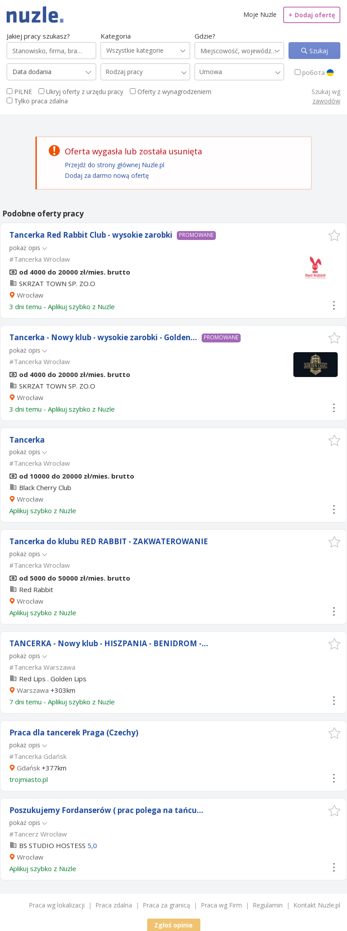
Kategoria (116, 35)
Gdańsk (28, 767)
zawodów (326, 101)
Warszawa (33, 690)
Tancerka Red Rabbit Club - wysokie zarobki (90, 235)
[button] (334, 235)
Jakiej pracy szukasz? (38, 35)
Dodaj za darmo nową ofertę (107, 175)
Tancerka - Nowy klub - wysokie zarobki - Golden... (103, 337)
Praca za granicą (166, 905)
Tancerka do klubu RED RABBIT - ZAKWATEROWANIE (108, 541)
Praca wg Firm (221, 905)
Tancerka (27, 440)
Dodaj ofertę (312, 15)
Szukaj (318, 51)
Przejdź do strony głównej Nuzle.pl (114, 165)
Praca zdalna (113, 905)
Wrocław (30, 295)
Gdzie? (205, 35)
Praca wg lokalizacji (57, 905)
